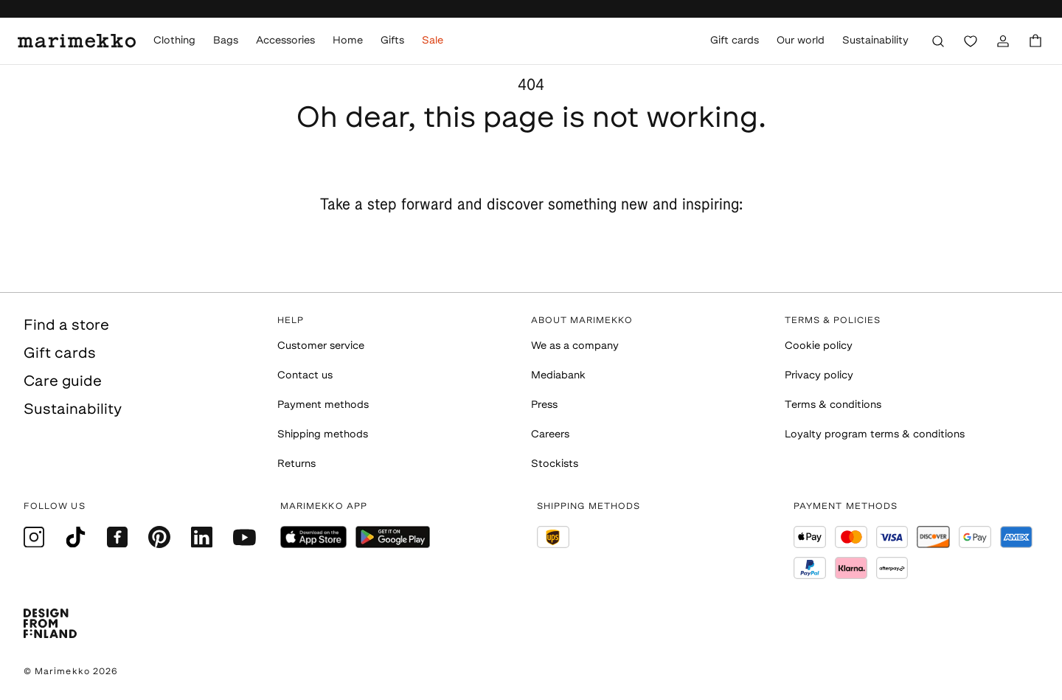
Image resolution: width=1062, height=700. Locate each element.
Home (348, 40)
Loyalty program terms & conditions (875, 434)
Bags (225, 40)
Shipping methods (322, 434)
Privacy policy (819, 375)
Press (544, 405)
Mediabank (558, 375)
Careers (550, 434)
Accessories (285, 40)
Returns (296, 464)
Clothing (174, 40)
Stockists (554, 464)
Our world (801, 40)
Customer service (320, 346)
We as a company (575, 346)
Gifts (392, 40)
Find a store (66, 326)
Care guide (63, 382)
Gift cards (734, 40)
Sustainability (875, 40)
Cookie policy (819, 346)
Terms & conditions (833, 405)
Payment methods (323, 405)
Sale (432, 40)
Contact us (305, 375)
